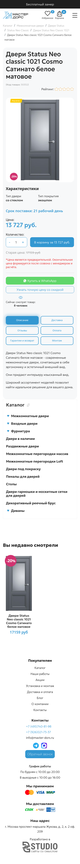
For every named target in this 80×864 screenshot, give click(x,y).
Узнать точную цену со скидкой (40, 290)
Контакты (40, 710)
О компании (40, 704)
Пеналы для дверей (23, 476)
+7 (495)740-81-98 (38, 726)
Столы (11, 484)
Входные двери (22, 423)
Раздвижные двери (22, 446)
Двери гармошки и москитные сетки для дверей (36, 494)
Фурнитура (18, 431)
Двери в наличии (20, 439)
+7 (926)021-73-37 (38, 732)
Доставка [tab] (57, 320)
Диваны (15, 511)
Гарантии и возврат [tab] (22, 340)
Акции (40, 680)
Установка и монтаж (40, 686)
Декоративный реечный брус (31, 503)
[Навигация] (74, 15)
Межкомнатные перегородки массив (37, 454)
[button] (59, 13)
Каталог (40, 668)
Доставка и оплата (40, 692)
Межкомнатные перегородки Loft (34, 461)
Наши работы (40, 674)
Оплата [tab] (57, 330)
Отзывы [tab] (22, 330)
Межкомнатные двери (28, 416)
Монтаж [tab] (57, 340)
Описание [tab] (22, 320)
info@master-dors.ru (40, 738)
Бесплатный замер (40, 4)
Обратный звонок (40, 754)
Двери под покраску (23, 469)
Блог (40, 698)
